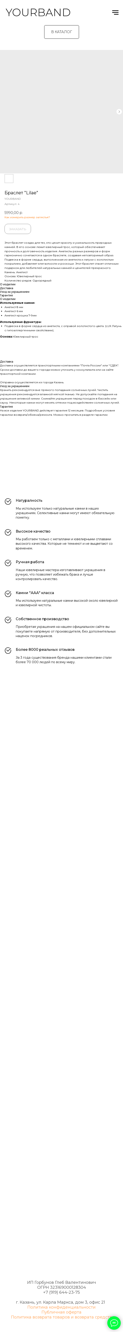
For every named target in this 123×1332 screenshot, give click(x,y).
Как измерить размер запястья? (27, 217)
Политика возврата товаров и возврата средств (61, 1317)
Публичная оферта (61, 1312)
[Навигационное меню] (115, 12)
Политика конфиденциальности (61, 1307)
